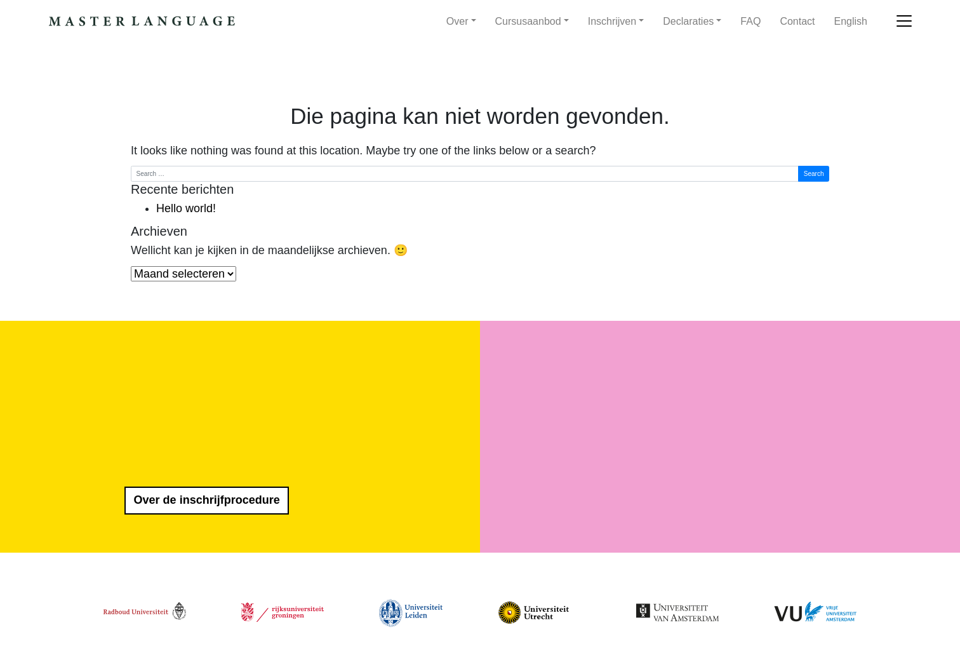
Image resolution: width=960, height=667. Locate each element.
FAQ (750, 21)
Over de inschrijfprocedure (207, 500)
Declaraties (688, 21)
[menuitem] (850, 21)
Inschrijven (612, 21)
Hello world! (186, 208)
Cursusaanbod (528, 21)
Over (457, 21)
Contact (797, 21)
